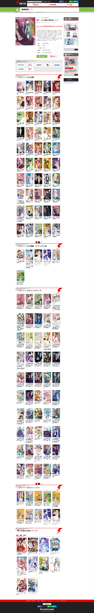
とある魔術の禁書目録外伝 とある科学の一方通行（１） (38, 364)
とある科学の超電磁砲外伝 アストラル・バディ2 (47, 421)
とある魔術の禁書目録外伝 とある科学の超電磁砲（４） (47, 307)
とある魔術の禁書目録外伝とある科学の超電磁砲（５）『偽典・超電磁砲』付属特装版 (20, 328)
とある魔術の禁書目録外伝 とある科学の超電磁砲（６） (38, 326)
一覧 (76, 49)
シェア (62, 1)
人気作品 (38, 600)
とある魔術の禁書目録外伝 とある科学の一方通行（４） (29, 385)
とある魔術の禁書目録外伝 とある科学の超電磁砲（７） (47, 326)
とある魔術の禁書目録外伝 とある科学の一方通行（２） (47, 365)
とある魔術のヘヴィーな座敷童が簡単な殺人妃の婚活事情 (20, 202)
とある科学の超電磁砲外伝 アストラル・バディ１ (47, 403)
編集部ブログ (44, 600)
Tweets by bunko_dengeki (68, 82)
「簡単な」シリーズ (55, 571)
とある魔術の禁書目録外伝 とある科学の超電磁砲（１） (20, 307)
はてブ (77, 1)
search (43, 1)
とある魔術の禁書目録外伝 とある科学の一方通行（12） (20, 477)
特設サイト (55, 56)
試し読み (43, 56)
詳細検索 (48, 1)
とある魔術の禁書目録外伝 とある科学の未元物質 (56, 457)
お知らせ (50, 600)
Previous (71, 22)
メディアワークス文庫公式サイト (60, 600)
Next (71, 46)
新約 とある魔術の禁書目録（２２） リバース (47, 236)
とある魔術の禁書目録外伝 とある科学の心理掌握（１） (20, 522)
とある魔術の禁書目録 (27, 12)
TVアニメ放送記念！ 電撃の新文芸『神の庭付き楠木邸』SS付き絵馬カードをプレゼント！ (71, 71)
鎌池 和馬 (41, 22)
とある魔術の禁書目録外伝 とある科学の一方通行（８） (29, 421)
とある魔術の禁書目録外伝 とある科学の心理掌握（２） (38, 504)
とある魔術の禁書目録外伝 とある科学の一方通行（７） (29, 403)
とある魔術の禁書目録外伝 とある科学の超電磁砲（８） (20, 345)
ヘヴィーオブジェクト (32, 593)
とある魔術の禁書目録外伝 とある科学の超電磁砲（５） (29, 326)
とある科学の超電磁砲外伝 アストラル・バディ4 (29, 477)
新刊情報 (28, 600)
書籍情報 (21, 12)
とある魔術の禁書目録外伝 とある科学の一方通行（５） (38, 385)
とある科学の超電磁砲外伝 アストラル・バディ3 (20, 457)
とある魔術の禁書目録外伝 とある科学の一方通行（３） (56, 365)
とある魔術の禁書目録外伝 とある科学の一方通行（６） (56, 385)
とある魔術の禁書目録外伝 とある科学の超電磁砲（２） (29, 307)
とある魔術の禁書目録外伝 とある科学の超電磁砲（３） (38, 307)
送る (72, 1)
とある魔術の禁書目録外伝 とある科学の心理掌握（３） (29, 504)
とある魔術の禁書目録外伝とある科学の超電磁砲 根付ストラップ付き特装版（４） (56, 308)
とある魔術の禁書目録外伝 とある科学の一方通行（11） (47, 457)
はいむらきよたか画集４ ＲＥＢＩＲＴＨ (20, 504)
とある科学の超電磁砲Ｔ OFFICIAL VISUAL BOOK (29, 522)
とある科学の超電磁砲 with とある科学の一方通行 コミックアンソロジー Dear (38, 459)
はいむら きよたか (52, 22)
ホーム (18, 12)
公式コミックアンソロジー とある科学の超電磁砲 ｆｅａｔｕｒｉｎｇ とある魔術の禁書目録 (47, 347)
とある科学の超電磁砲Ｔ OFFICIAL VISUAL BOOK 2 (20, 283)
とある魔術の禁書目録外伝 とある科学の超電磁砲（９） (56, 345)
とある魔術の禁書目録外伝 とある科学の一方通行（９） (20, 439)
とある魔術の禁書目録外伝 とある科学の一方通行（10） (47, 439)
